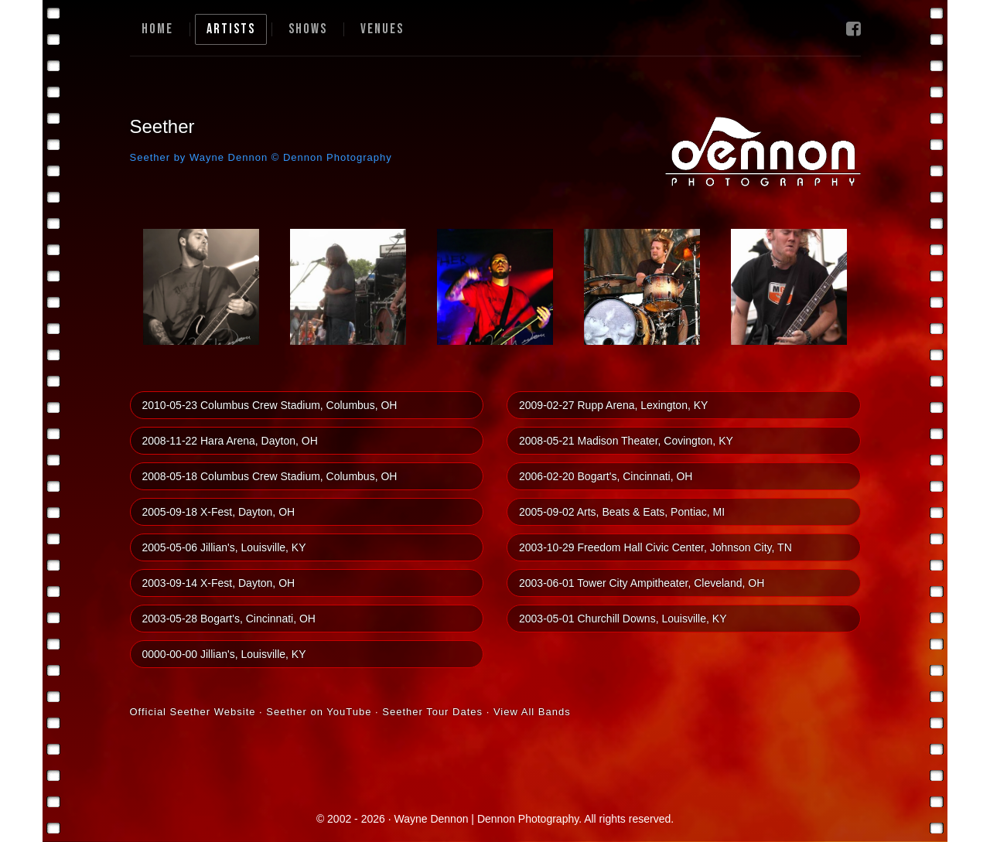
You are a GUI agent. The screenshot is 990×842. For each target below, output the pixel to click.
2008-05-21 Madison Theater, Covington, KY (626, 441)
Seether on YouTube (318, 712)
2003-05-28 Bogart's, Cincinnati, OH (229, 618)
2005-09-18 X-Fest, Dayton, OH (218, 512)
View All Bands (532, 712)
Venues (382, 29)
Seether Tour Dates (432, 712)
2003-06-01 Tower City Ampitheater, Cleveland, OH (641, 583)
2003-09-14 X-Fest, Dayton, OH (218, 583)
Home (157, 29)
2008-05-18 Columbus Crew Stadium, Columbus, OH (270, 476)
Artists (231, 29)
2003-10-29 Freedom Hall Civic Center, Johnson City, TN (655, 547)
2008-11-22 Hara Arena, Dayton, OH (230, 441)
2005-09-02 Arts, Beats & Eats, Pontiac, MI (622, 512)
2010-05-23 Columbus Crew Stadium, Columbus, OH (270, 405)
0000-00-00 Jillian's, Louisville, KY (224, 654)
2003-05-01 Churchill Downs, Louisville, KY (622, 618)
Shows (307, 29)
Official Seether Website (193, 712)
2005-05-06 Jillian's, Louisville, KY (224, 547)
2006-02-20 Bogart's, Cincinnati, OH (605, 476)
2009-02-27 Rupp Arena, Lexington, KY (613, 405)
